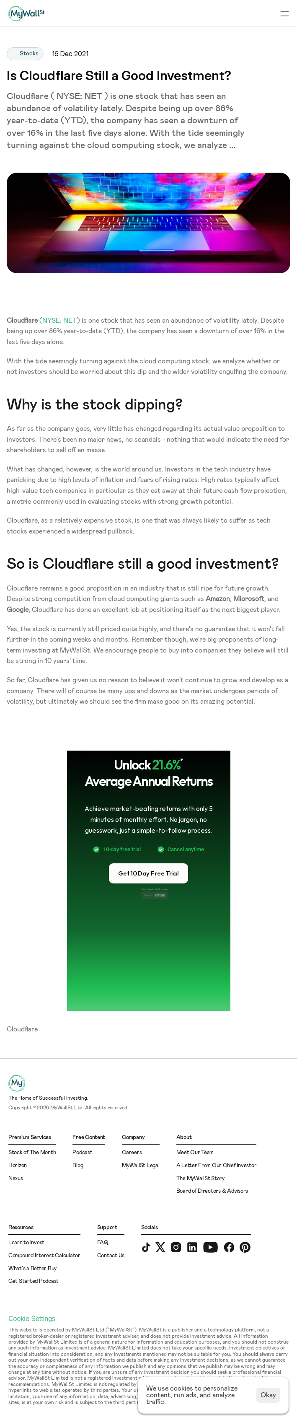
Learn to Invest (26, 1243)
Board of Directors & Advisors (212, 1191)
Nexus (15, 1178)
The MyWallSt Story (200, 1178)
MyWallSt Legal (140, 1165)
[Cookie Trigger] (31, 1319)
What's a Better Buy (32, 1269)
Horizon (17, 1165)
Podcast (82, 1152)
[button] (148, 873)
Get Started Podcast (33, 1281)
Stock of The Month (32, 1152)
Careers (132, 1152)
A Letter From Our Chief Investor (216, 1165)
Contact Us (110, 1256)
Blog (77, 1165)
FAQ (102, 1243)
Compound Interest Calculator (44, 1256)
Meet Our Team (195, 1152)
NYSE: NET (59, 320)
